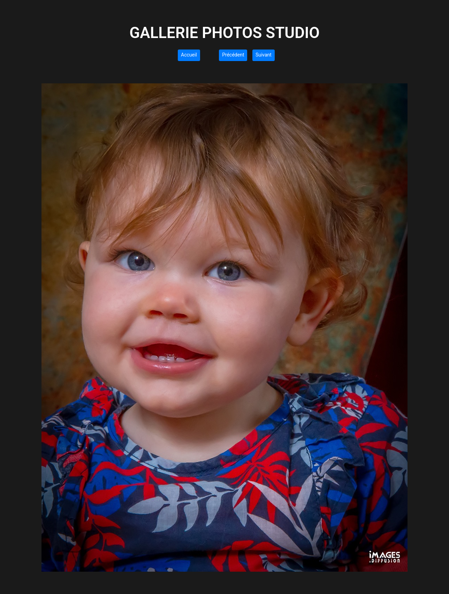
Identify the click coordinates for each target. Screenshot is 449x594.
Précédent (233, 55)
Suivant (264, 55)
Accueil (189, 55)
